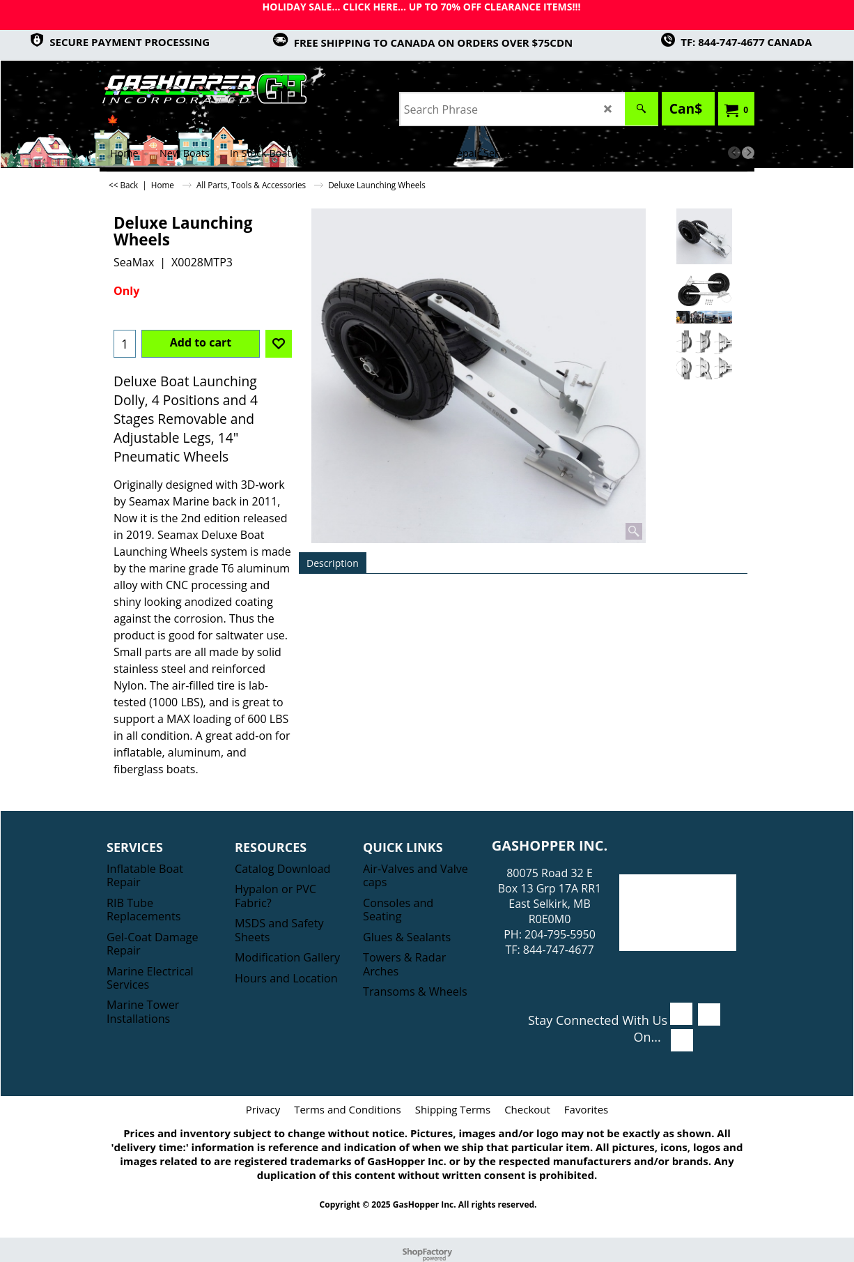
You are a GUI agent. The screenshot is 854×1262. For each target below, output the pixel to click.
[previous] (734, 152)
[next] (748, 152)
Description (332, 563)
